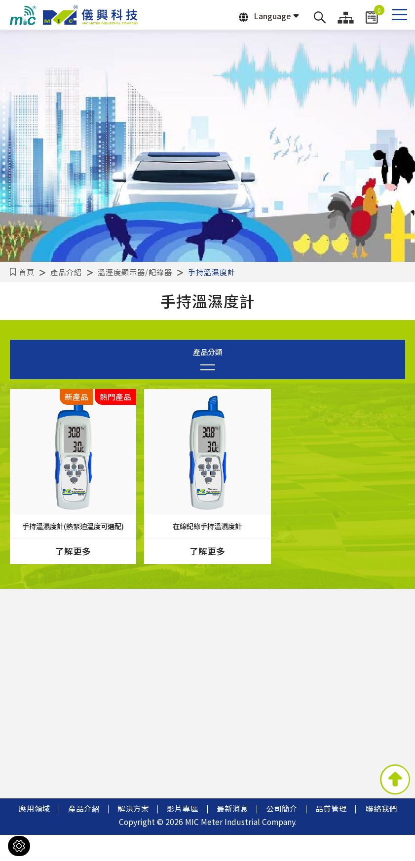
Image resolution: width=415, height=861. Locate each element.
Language (265, 16)
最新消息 (232, 834)
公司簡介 (282, 834)
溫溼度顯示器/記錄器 (135, 271)
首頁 (27, 271)
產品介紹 (66, 271)
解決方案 (133, 834)
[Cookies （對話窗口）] (19, 846)
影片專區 (182, 834)
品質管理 (331, 834)
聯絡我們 (381, 834)
